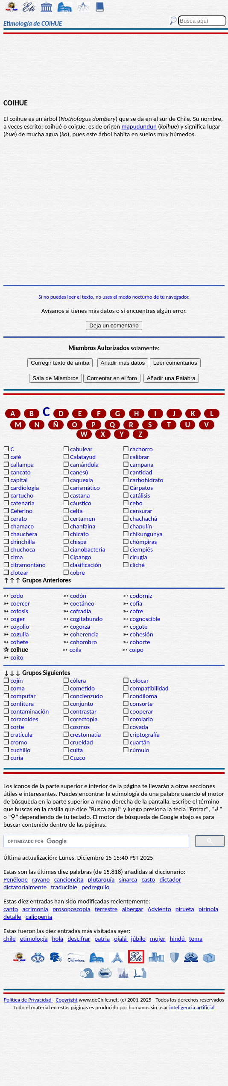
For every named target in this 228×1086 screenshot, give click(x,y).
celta (76, 511)
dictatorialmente (25, 887)
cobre (77, 572)
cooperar (141, 711)
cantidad (141, 472)
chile (9, 938)
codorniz (141, 596)
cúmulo (139, 750)
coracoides (24, 719)
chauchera (23, 534)
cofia (136, 603)
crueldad (81, 742)
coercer (20, 603)
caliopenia (39, 917)
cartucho (21, 495)
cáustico (80, 503)
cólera (78, 680)
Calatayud (83, 457)
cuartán (140, 742)
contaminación (29, 711)
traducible (64, 887)
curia (16, 758)
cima (16, 557)
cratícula (21, 734)
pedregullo (95, 887)
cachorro (141, 449)
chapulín (141, 526)
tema (196, 938)
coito (16, 657)
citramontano (27, 565)
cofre (136, 611)
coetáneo (82, 603)
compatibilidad (149, 688)
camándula (84, 464)
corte (17, 727)
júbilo (138, 938)
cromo (18, 742)
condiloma (143, 696)
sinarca (128, 879)
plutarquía (101, 879)
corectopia (83, 719)
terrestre (106, 909)
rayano (41, 879)
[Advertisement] (114, 67)
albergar (132, 909)
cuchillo (20, 750)
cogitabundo (86, 619)
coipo (136, 650)
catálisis (140, 495)
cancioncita (69, 879)
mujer (157, 938)
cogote (138, 626)
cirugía (138, 557)
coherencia (84, 634)
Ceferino (21, 511)
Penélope (15, 879)
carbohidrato (146, 480)
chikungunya (146, 534)
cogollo (19, 626)
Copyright (67, 999)
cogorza (80, 626)
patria (102, 938)
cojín (16, 680)
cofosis (19, 611)
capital (18, 480)
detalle (12, 917)
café (15, 457)
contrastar (83, 711)
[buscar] (95, 841)
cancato (20, 472)
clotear (19, 572)
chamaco (22, 526)
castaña (80, 495)
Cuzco (77, 758)
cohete (19, 642)
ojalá (121, 938)
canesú (79, 472)
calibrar (139, 457)
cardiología (24, 488)
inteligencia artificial (192, 1007)
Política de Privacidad (28, 999)
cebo (136, 503)
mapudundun (139, 126)
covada (139, 727)
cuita (76, 750)
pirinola (208, 909)
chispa (78, 542)
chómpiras (143, 542)
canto (10, 909)
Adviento (159, 909)
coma (17, 688)
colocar (139, 680)
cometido (82, 688)
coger (17, 619)
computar (22, 696)
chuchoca (22, 549)
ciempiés (141, 549)
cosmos (80, 727)
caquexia (81, 480)
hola (57, 938)
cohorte (140, 642)
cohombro (83, 642)
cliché (137, 565)
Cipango (80, 557)
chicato (79, 534)
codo (16, 596)
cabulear (81, 449)
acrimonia (35, 909)
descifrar (78, 938)
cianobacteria (87, 549)
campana (142, 464)
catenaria (22, 503)
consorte (141, 704)
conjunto (81, 704)
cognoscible (145, 619)
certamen (82, 518)
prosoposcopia (72, 909)
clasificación (85, 565)
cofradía (80, 611)
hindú (178, 938)
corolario (141, 719)
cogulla (19, 634)
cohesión (141, 634)
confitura (22, 704)
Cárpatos (141, 488)
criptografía (145, 734)
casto (148, 879)
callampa (22, 464)
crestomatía (85, 734)
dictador (170, 879)
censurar (141, 511)
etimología (34, 938)
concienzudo (86, 696)
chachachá (143, 518)
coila (76, 650)
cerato (18, 518)
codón (78, 596)
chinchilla (22, 542)
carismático (84, 488)
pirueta (184, 909)
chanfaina (82, 526)
